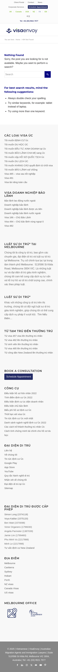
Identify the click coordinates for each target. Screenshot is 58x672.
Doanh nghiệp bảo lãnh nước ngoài (22, 213)
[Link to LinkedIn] (22, 665)
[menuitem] (19, 2)
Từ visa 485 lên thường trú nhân (21, 348)
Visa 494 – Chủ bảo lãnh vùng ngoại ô (24, 221)
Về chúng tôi (10, 454)
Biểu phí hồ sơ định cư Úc (17, 410)
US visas (8, 592)
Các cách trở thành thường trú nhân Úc (24, 426)
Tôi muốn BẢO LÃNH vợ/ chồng (20, 169)
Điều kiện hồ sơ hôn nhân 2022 (20, 393)
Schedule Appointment (38, 7)
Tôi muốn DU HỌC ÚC (16, 144)
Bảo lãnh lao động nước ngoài (19, 200)
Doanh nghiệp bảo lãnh (16, 204)
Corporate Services (16, 7)
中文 (28, 16)
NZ (34, 12)
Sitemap (8, 488)
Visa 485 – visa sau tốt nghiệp (19, 173)
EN (46, 12)
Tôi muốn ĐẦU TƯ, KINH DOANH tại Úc (25, 148)
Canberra (9, 567)
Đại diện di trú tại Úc (14, 484)
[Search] (27, 74)
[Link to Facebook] (17, 665)
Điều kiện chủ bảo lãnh (16, 405)
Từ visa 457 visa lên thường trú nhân (23, 336)
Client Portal (19, 2)
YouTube (8, 471)
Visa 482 (8, 225)
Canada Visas (11, 588)
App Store (9, 467)
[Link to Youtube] (40, 665)
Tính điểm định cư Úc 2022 (18, 397)
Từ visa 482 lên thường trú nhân (21, 340)
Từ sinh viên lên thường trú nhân (21, 344)
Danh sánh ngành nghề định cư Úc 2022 (25, 422)
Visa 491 (8, 178)
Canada (18, 12)
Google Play (10, 463)
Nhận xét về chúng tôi (15, 479)
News (40, 2)
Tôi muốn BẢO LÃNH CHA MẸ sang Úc (24, 153)
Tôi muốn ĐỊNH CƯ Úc (16, 140)
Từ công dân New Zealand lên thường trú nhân (28, 352)
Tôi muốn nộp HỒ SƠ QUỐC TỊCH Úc (24, 157)
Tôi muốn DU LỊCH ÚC (16, 161)
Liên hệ (8, 450)
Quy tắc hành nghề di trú (17, 475)
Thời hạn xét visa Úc (14, 414)
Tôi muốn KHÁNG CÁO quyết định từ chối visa (28, 165)
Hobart (7, 575)
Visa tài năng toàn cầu (15, 182)
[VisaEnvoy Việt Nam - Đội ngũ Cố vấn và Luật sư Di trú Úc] (24, 29)
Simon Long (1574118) (16, 514)
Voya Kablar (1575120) (16, 518)
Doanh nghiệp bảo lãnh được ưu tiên (23, 209)
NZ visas (8, 584)
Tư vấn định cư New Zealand (19, 548)
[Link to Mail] (36, 665)
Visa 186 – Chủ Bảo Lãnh (17, 217)
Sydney (8, 571)
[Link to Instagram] (26, 665)
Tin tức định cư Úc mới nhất (19, 418)
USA (27, 12)
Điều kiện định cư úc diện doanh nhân (23, 401)
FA (40, 12)
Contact (31, 2)
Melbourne (9, 563)
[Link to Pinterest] (45, 665)
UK (10, 12)
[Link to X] (31, 665)
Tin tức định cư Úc (13, 459)
